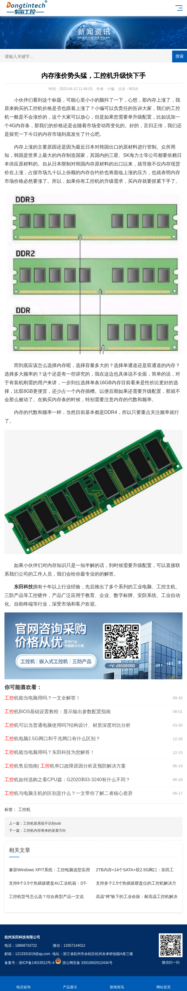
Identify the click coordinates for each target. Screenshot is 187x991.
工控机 (24, 809)
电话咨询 (23, 983)
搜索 (179, 56)
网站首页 (163, 983)
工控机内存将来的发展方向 (44, 830)
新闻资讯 (117, 983)
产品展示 (70, 983)
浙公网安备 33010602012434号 (87, 963)
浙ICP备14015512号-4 (36, 963)
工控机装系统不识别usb (42, 823)
